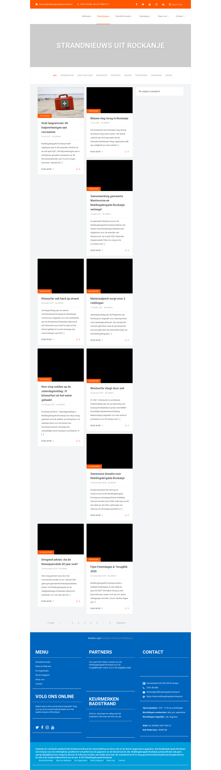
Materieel (116, 75)
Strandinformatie (124, 16)
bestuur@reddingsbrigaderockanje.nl (54, 4)
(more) (168, 75)
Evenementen (67, 75)
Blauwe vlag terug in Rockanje (109, 118)
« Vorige (50, 623)
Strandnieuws (103, 16)
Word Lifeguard (42, 675)
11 (110, 623)
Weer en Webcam (43, 666)
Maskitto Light (94, 638)
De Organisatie (41, 671)
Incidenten (101, 75)
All (55, 75)
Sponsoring (141, 75)
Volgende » (121, 623)
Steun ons (164, 16)
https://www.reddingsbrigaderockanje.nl (164, 696)
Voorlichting (46, 552)
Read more (48, 169)
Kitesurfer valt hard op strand (60, 298)
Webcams (86, 16)
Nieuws (128, 75)
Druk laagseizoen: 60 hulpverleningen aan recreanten (54, 127)
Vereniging (145, 16)
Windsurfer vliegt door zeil (107, 388)
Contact (181, 16)
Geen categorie (85, 75)
